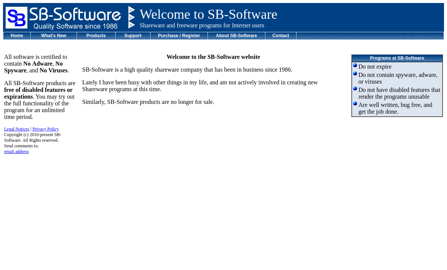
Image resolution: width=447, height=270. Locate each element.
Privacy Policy (45, 129)
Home (17, 35)
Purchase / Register (179, 35)
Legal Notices (16, 129)
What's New (53, 35)
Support (132, 35)
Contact (280, 35)
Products (96, 35)
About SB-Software (236, 35)
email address (16, 151)
